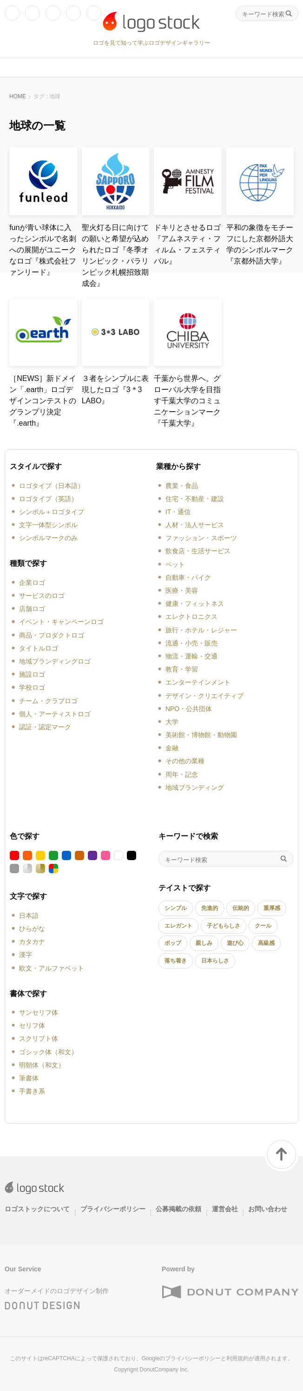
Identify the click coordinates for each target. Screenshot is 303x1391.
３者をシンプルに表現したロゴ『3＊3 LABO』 (115, 389)
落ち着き (176, 960)
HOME (17, 96)
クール (263, 926)
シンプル (176, 908)
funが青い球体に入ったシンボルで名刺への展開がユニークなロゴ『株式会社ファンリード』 (42, 250)
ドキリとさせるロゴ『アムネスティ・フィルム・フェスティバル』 (187, 244)
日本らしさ (215, 960)
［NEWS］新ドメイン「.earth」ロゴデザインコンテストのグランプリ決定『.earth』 (42, 400)
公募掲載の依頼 (178, 1209)
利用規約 (237, 1358)
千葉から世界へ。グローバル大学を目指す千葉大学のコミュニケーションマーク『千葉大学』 (187, 400)
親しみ (204, 943)
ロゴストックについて (37, 1209)
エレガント (178, 926)
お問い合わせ (267, 1209)
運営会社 (225, 1209)
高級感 (266, 943)
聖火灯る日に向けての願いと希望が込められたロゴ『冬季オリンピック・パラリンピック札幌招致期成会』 (115, 255)
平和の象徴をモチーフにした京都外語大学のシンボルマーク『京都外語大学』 (259, 244)
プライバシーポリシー (112, 1209)
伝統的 (240, 908)
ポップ (173, 943)
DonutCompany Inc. (164, 1369)
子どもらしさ (223, 926)
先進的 (209, 908)
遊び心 (235, 943)
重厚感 (271, 908)
